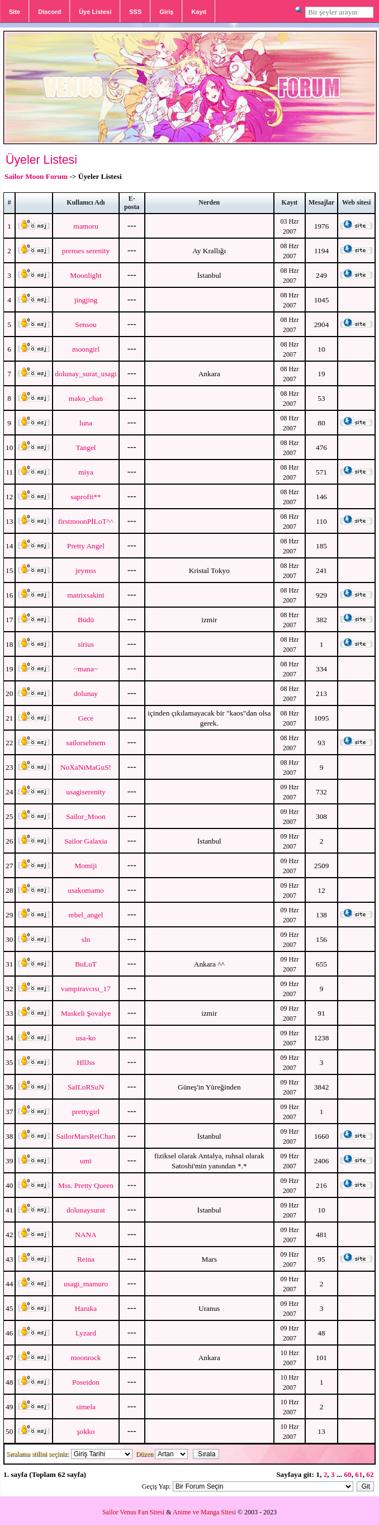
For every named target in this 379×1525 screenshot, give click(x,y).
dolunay (86, 693)
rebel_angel (85, 915)
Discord (49, 11)
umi (86, 1161)
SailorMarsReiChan (86, 1136)
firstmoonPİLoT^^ (85, 521)
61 (358, 1474)
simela (86, 1407)
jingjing (85, 300)
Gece (85, 718)
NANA (86, 1234)
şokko (86, 1431)
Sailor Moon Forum (36, 176)
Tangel (85, 447)
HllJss (86, 1062)
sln (86, 939)
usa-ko (86, 1038)
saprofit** (85, 496)
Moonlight (85, 275)
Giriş (166, 11)
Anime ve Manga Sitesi (204, 1512)
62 (369, 1474)
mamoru (85, 226)
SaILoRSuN (86, 1087)
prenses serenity (86, 251)
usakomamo (85, 890)
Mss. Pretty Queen (85, 1185)
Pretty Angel (86, 546)
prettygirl (86, 1111)
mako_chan (86, 398)
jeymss (85, 570)
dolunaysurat (86, 1210)
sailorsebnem (85, 742)
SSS (135, 11)
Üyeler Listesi (41, 160)
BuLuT (86, 964)
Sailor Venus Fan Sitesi (133, 1512)
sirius (86, 644)
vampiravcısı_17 (86, 988)
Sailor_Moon (85, 816)
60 (347, 1474)
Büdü (86, 619)
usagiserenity (85, 792)
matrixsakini (86, 595)
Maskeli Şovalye (86, 1013)
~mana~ (86, 669)
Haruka (86, 1308)
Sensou (86, 324)
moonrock (85, 1357)
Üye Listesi (95, 11)
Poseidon (86, 1382)
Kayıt (198, 11)
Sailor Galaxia (85, 841)
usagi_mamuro (86, 1284)
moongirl (86, 349)
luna (85, 423)
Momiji (85, 865)
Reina (85, 1259)
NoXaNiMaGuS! (85, 767)
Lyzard (85, 1333)
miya (85, 472)
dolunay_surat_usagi (85, 374)
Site (14, 11)
